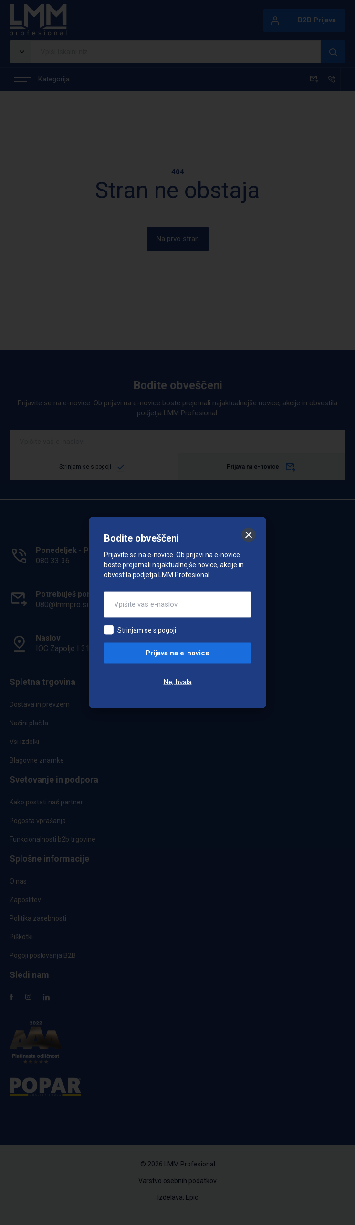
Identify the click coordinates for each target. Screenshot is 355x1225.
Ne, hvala (178, 682)
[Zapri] (248, 535)
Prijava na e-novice (177, 653)
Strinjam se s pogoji (146, 630)
